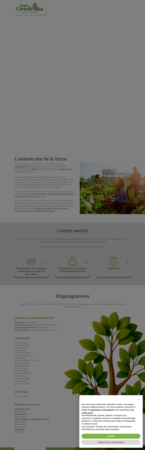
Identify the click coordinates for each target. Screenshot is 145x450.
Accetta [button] (111, 436)
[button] (139, 399)
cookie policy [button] (87, 413)
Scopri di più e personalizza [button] (111, 442)
